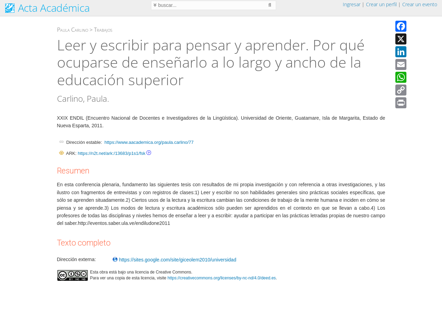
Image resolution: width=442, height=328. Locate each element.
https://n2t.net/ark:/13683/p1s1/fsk (111, 153)
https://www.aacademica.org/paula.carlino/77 (149, 142)
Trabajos (103, 29)
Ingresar (351, 4)
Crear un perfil (381, 4)
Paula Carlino (72, 29)
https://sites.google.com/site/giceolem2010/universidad (174, 259)
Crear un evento (419, 4)
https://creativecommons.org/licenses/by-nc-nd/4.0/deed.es (222, 278)
